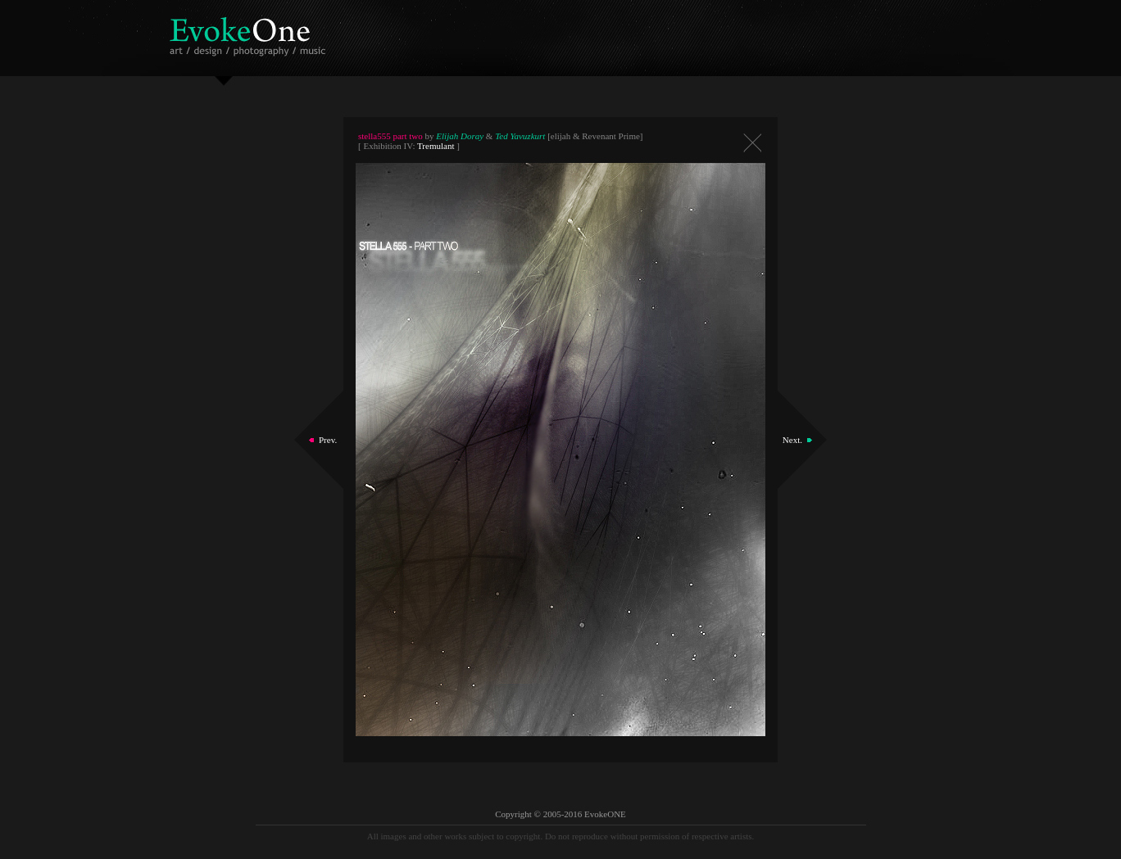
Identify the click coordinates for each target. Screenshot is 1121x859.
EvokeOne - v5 (250, 32)
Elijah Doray (459, 136)
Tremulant (435, 146)
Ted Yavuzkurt (520, 136)
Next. (792, 440)
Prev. (328, 440)
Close (752, 142)
